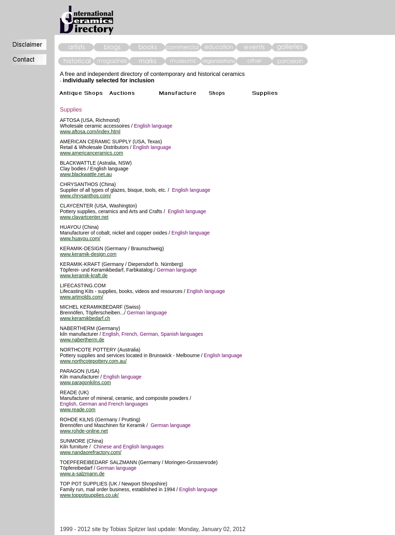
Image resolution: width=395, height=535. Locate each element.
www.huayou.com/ (80, 238)
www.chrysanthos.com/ (85, 196)
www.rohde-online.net (84, 431)
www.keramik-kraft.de (84, 275)
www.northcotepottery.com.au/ (93, 361)
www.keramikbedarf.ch (85, 318)
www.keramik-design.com (88, 254)
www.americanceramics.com (91, 153)
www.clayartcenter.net (84, 217)
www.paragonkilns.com (85, 382)
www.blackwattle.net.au (86, 174)
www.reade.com (78, 409)
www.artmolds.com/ (81, 297)
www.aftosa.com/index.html (90, 131)
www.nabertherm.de (82, 340)
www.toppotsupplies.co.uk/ (89, 495)
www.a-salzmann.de (82, 474)
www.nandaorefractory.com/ (90, 452)
